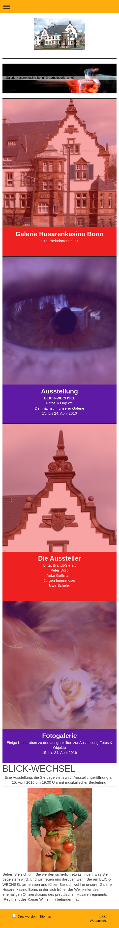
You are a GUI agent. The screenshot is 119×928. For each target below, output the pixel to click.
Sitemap (45, 916)
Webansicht (98, 921)
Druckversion (24, 916)
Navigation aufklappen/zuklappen (59, 6)
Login (103, 916)
